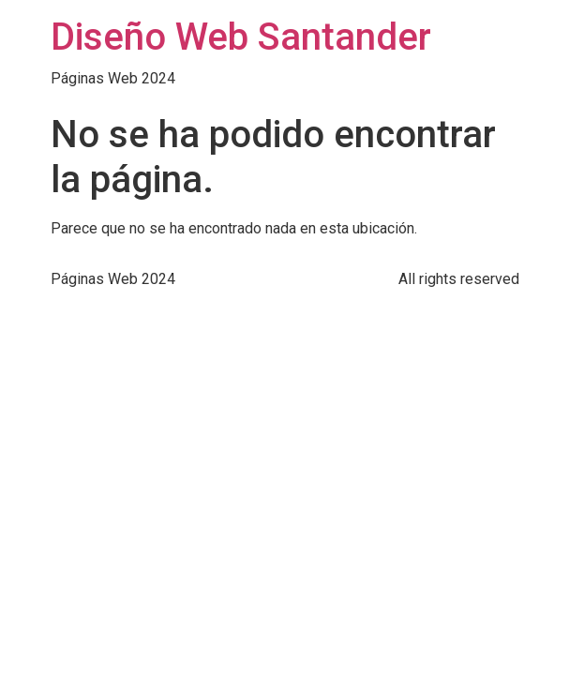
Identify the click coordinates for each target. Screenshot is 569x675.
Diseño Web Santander (241, 37)
